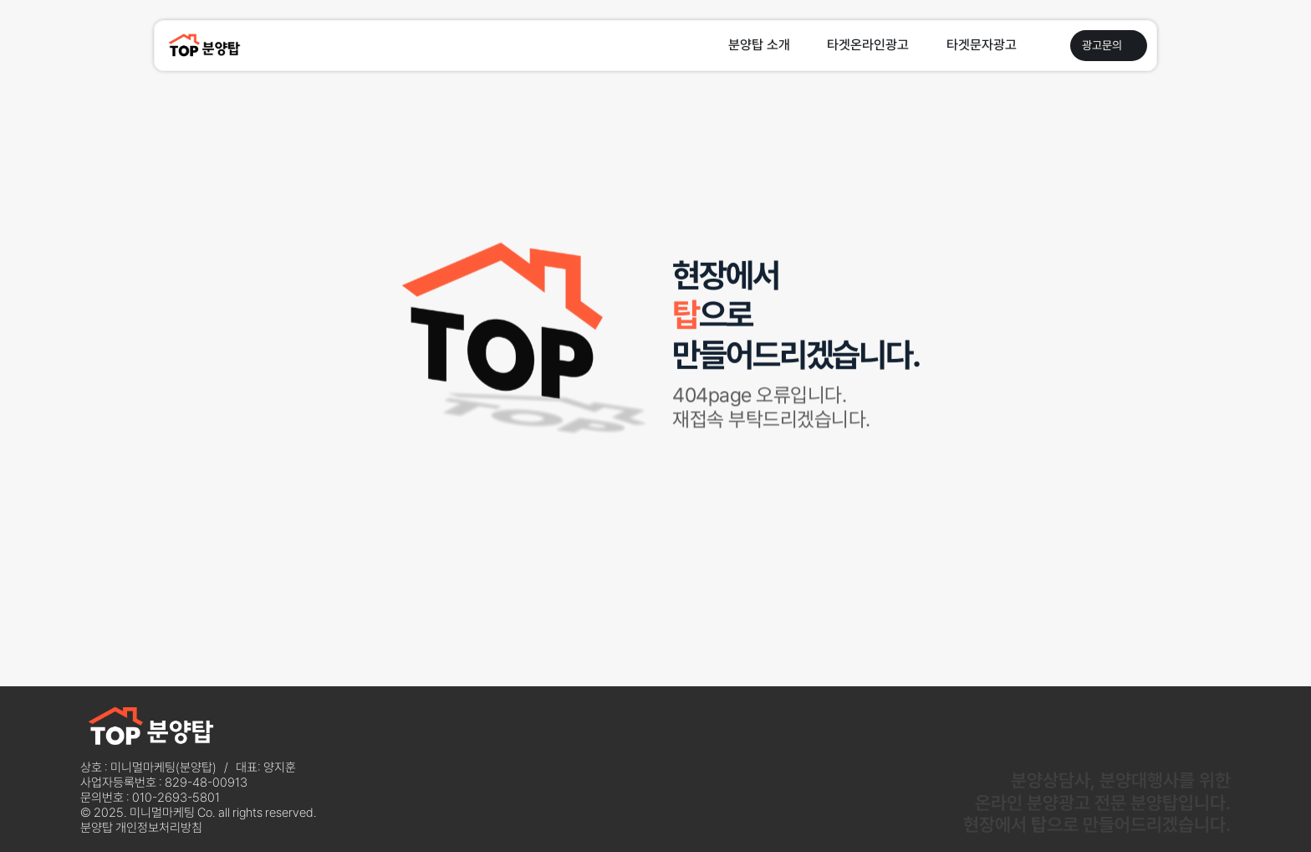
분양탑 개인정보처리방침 (141, 827)
